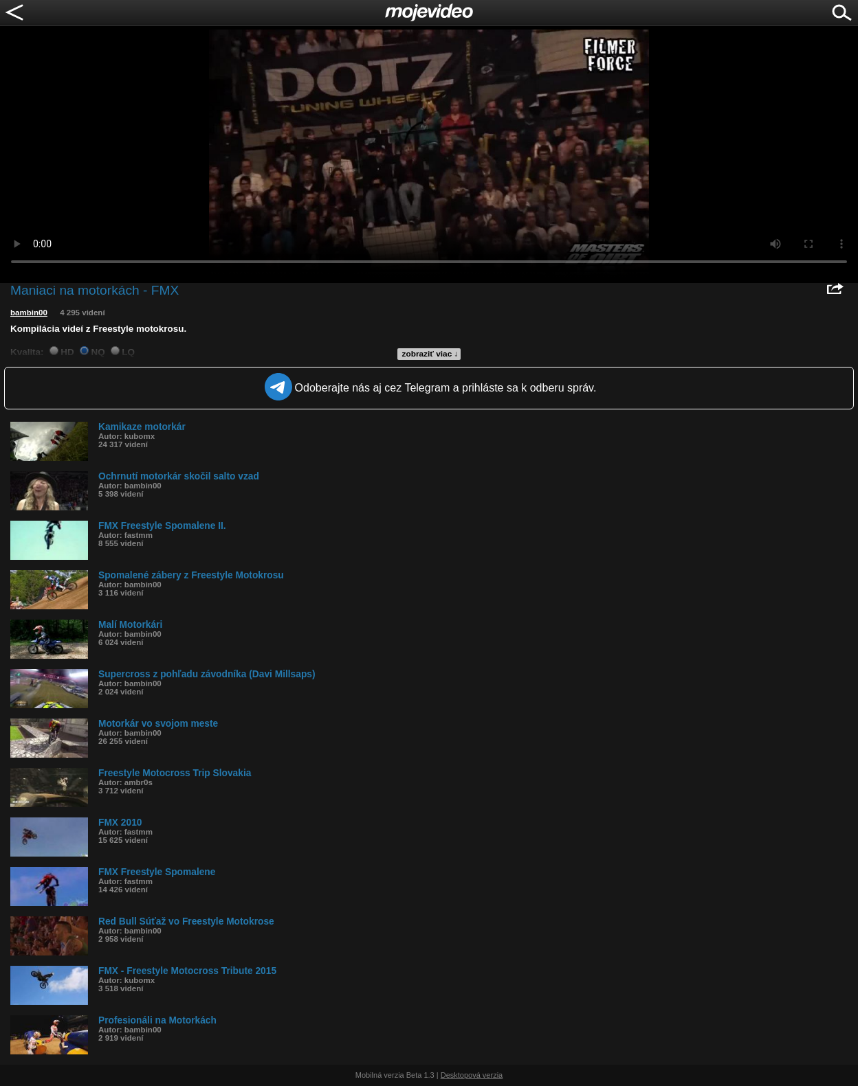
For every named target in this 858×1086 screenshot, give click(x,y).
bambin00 (28, 312)
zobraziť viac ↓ (430, 354)
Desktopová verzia (472, 1075)
